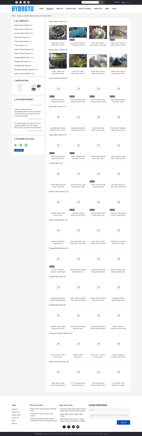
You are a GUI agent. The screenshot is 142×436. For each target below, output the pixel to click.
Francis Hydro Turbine (22, 33)
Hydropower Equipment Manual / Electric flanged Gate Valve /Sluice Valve (57, 300)
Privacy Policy (38, 434)
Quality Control (85, 8)
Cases (114, 8)
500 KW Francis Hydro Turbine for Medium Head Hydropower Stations (98, 102)
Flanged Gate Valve (21, 61)
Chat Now (116, 2)
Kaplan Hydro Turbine (21, 29)
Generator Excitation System (24, 70)
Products (49, 8)
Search (101, 2)
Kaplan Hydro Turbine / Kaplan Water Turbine (71, 415)
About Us (59, 8)
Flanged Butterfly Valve (22, 57)
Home (41, 8)
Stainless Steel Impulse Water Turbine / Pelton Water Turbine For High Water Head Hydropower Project (44, 420)
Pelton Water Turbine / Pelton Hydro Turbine (42, 415)
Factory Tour (71, 8)
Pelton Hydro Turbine (21, 25)
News (107, 8)
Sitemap (14, 423)
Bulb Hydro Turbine (21, 37)
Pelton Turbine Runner (22, 53)
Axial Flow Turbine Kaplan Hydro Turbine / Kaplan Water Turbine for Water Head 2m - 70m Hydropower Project (73, 410)
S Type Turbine (19, 45)
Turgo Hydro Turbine (21, 41)
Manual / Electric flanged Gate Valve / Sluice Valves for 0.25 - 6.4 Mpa (98, 300)
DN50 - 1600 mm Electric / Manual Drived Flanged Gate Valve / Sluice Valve (78, 300)
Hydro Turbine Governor (22, 74)
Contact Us (98, 8)
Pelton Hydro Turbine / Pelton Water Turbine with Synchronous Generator (98, 45)
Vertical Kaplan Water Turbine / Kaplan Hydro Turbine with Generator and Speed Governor (72, 420)
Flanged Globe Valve (21, 66)
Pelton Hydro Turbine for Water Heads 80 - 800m (44, 410)
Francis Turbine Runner (22, 49)
